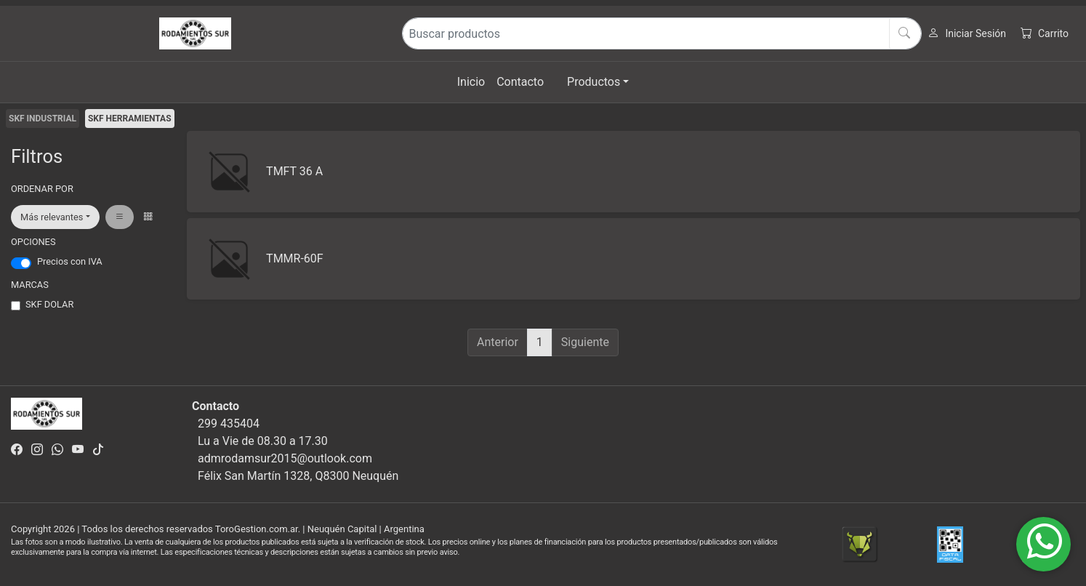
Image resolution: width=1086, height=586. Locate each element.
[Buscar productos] (662, 33)
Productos (593, 82)
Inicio (471, 82)
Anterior (497, 342)
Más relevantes (51, 217)
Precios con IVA (69, 261)
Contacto (520, 82)
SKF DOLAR (49, 304)
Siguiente (585, 342)
